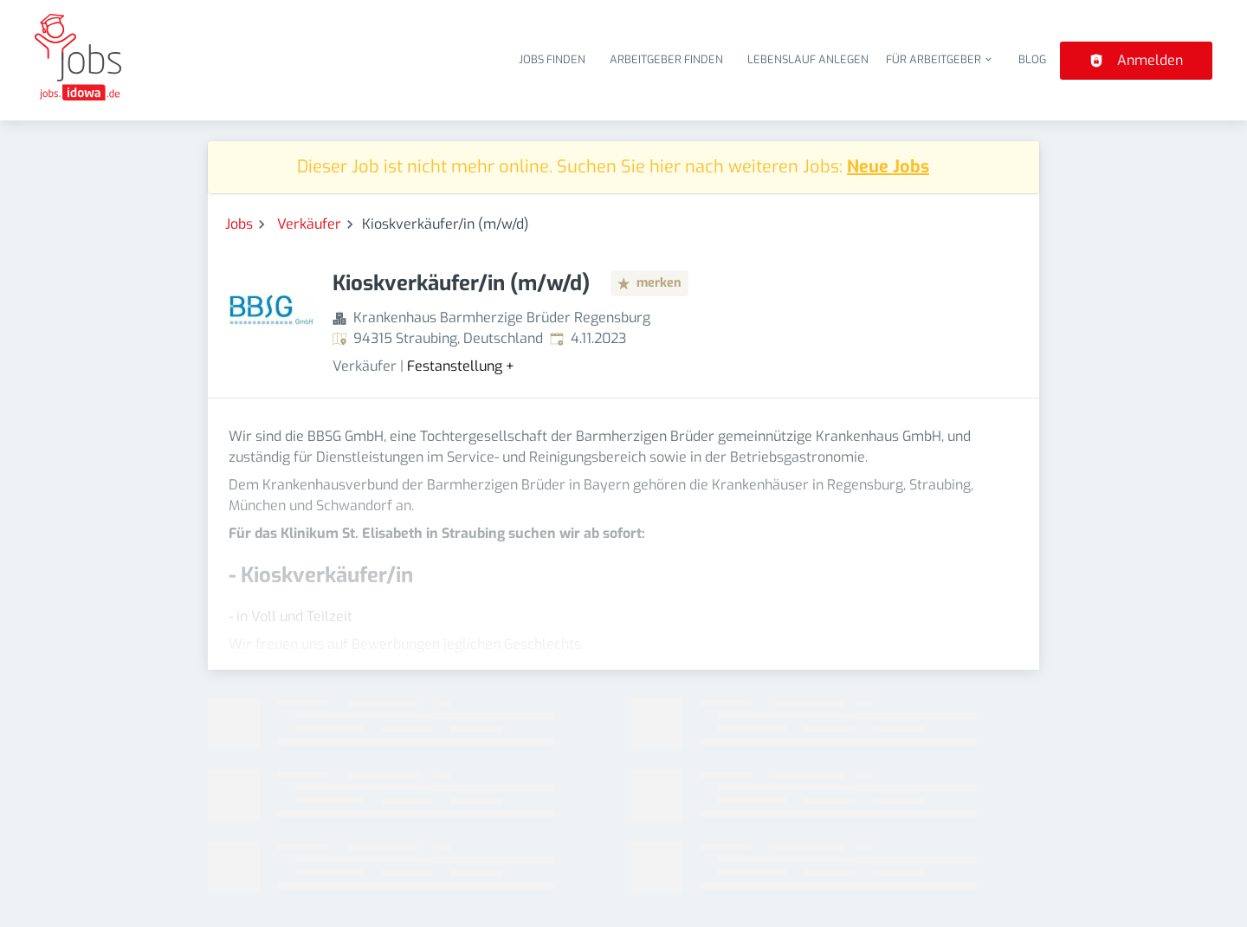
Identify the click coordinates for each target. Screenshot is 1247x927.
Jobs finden (552, 59)
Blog (1032, 59)
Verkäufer (309, 224)
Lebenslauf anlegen (808, 59)
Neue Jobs (888, 166)
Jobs (239, 224)
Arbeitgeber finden (666, 59)
